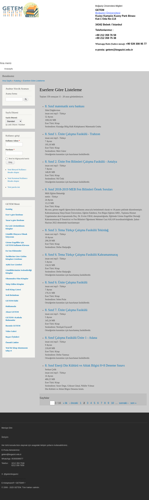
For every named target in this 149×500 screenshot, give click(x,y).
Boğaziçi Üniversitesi (107, 13)
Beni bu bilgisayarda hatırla (19, 159)
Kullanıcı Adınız (13, 141)
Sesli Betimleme (12, 295)
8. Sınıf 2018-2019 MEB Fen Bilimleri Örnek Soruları (79, 189)
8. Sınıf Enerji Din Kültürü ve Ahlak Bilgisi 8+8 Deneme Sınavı (85, 365)
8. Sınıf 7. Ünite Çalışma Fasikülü (66, 310)
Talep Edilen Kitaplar (15, 284)
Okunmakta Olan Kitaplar (17, 279)
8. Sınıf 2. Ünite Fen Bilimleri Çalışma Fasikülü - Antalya (81, 161)
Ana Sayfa (7, 81)
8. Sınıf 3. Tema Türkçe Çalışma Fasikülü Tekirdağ (76, 230)
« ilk (65, 403)
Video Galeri (11, 331)
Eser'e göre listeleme (14, 215)
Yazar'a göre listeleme (15, 220)
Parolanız (10, 150)
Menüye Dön (7, 428)
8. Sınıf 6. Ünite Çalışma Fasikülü (66, 282)
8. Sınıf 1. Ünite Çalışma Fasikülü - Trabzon (72, 134)
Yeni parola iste (14, 187)
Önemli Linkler (12, 342)
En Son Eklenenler (13, 251)
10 (112, 403)
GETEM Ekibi (12, 301)
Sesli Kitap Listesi (13, 290)
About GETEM (12, 312)
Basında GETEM (13, 326)
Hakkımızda (11, 306)
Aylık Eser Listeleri (14, 265)
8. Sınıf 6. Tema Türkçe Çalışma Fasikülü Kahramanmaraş (81, 254)
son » (133, 403)
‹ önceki (73, 403)
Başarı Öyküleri (12, 337)
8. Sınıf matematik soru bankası (64, 106)
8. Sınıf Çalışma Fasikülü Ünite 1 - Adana (71, 337)
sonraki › (123, 403)
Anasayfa (8, 69)
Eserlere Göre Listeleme (34, 81)
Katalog (17, 81)
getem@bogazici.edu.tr (119, 49)
